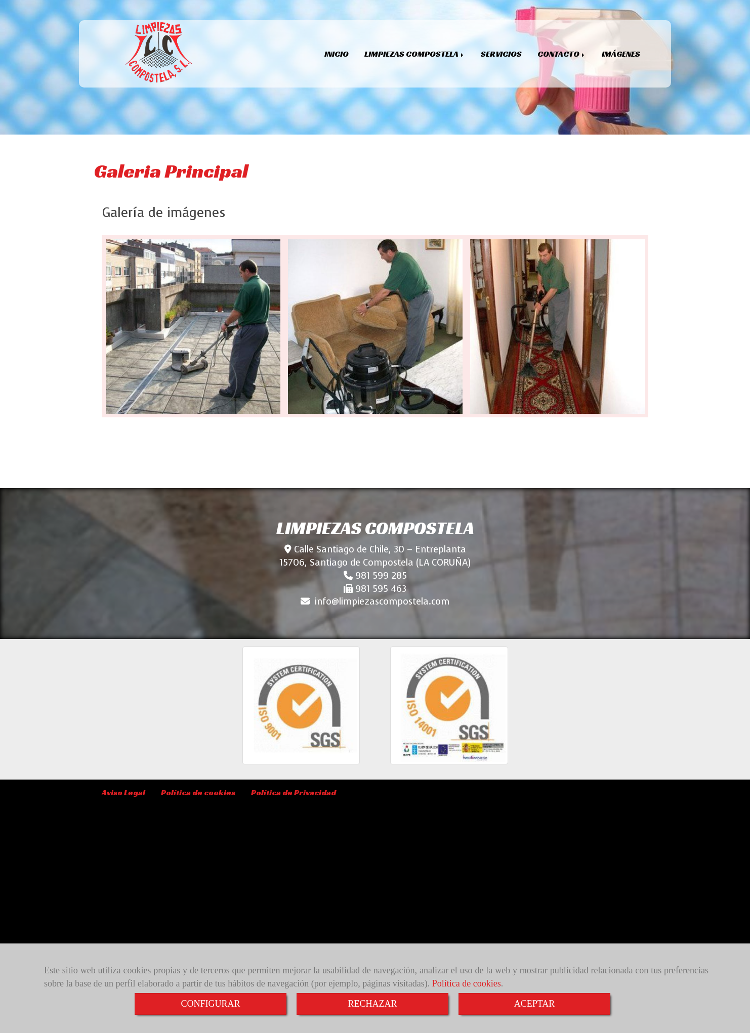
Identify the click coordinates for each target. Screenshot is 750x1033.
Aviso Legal (123, 792)
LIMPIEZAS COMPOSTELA (414, 54)
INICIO (336, 54)
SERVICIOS (501, 54)
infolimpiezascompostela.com (382, 601)
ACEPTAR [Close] (534, 1004)
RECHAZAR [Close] (372, 1004)
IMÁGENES (621, 54)
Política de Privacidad (293, 792)
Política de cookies (466, 983)
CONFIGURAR (210, 1004)
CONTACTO (561, 54)
